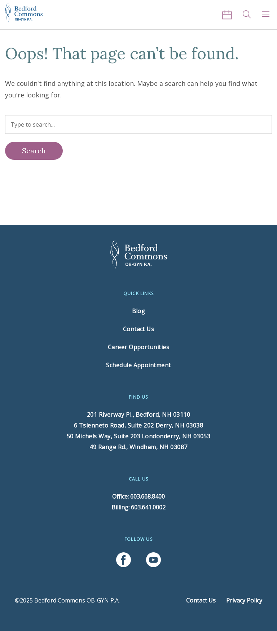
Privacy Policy (244, 600)
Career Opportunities (139, 347)
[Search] (34, 151)
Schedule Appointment (138, 365)
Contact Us (138, 329)
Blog (138, 311)
